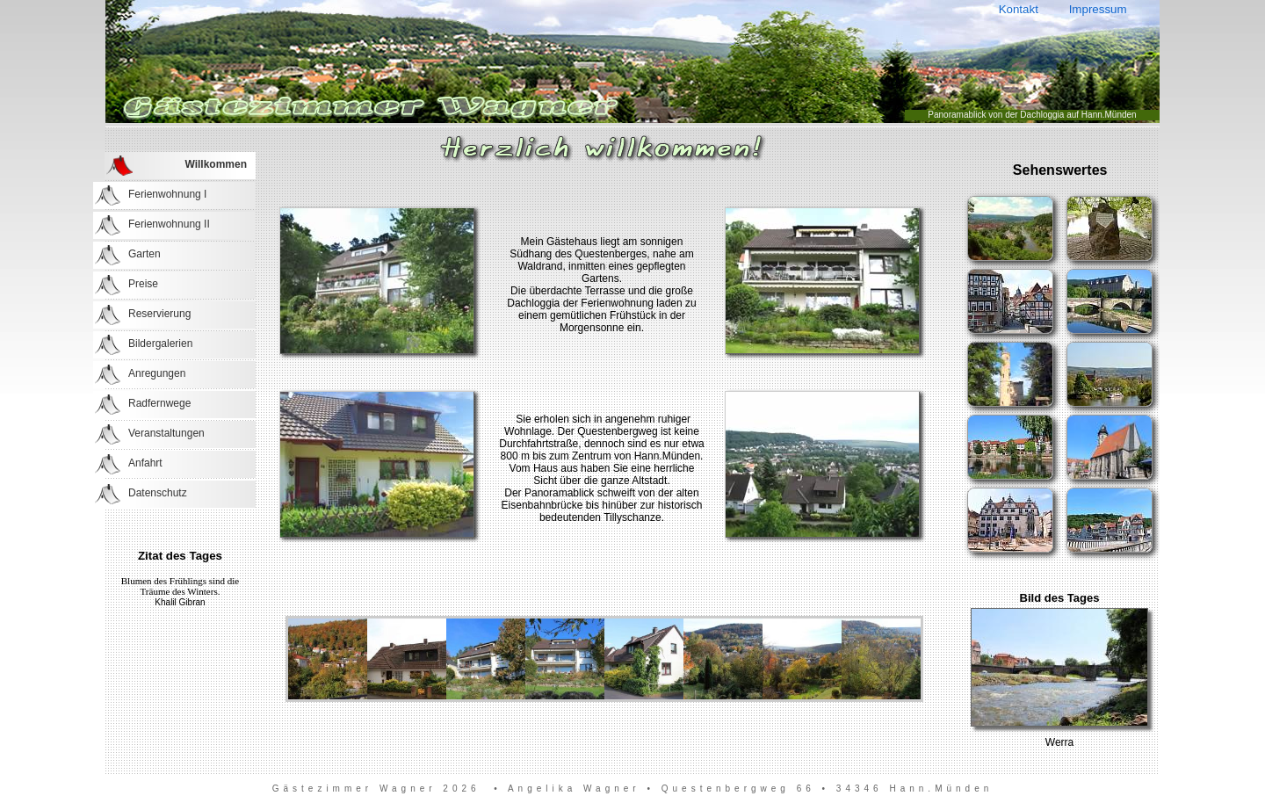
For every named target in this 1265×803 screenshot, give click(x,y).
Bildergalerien (160, 343)
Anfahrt (145, 463)
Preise (143, 284)
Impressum (1097, 9)
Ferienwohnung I (167, 194)
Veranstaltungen (166, 433)
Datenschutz (157, 493)
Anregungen (156, 373)
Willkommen (215, 164)
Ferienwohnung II (169, 224)
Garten (144, 254)
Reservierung (159, 313)
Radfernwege (159, 403)
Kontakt (1018, 9)
